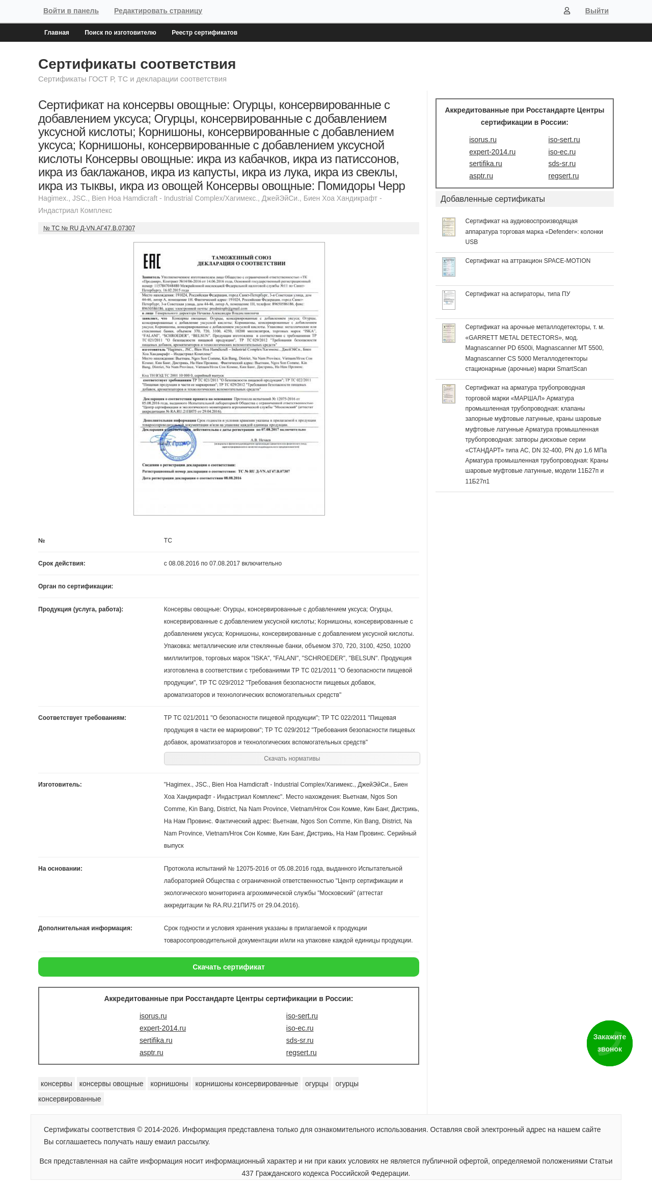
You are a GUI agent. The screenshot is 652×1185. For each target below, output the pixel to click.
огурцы (317, 1084)
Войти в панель (71, 11)
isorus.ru (153, 1016)
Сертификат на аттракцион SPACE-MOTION (528, 260)
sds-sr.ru (300, 1040)
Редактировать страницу (158, 11)
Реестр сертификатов (204, 32)
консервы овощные (111, 1084)
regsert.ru (301, 1052)
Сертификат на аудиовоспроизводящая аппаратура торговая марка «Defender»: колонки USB (535, 232)
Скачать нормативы (292, 758)
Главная (56, 32)
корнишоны (169, 1084)
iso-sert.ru (302, 1016)
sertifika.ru (156, 1040)
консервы (56, 1084)
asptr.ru (152, 1052)
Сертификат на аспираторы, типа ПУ (518, 294)
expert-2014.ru (163, 1028)
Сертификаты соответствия (137, 64)
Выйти (597, 11)
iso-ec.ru (300, 1028)
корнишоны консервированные (246, 1084)
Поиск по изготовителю (120, 32)
